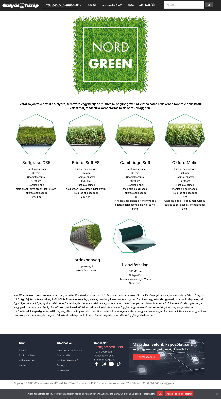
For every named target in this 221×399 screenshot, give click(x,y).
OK (160, 394)
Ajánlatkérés (147, 4)
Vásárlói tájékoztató (67, 360)
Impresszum (63, 370)
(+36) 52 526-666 (108, 347)
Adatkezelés (63, 355)
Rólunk (76, 4)
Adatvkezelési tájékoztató (179, 394)
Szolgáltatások (112, 4)
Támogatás (63, 365)
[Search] (209, 4)
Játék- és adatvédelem (69, 350)
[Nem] (217, 394)
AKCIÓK (92, 4)
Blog (131, 4)
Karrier (22, 365)
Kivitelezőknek (27, 360)
